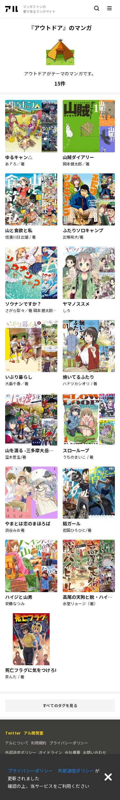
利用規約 (39, 742)
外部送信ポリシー (20, 752)
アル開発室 (33, 732)
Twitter (12, 732)
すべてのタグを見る (77, 705)
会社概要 (72, 752)
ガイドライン (50, 752)
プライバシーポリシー (68, 742)
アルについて (16, 742)
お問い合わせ (94, 752)
